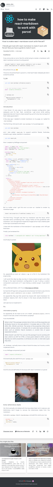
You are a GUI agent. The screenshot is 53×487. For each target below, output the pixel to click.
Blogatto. (30, 481)
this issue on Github (31, 288)
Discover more (8, 431)
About (7, 9)
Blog (2, 9)
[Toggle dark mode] (36, 9)
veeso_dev (9, 4)
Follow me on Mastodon (22, 431)
